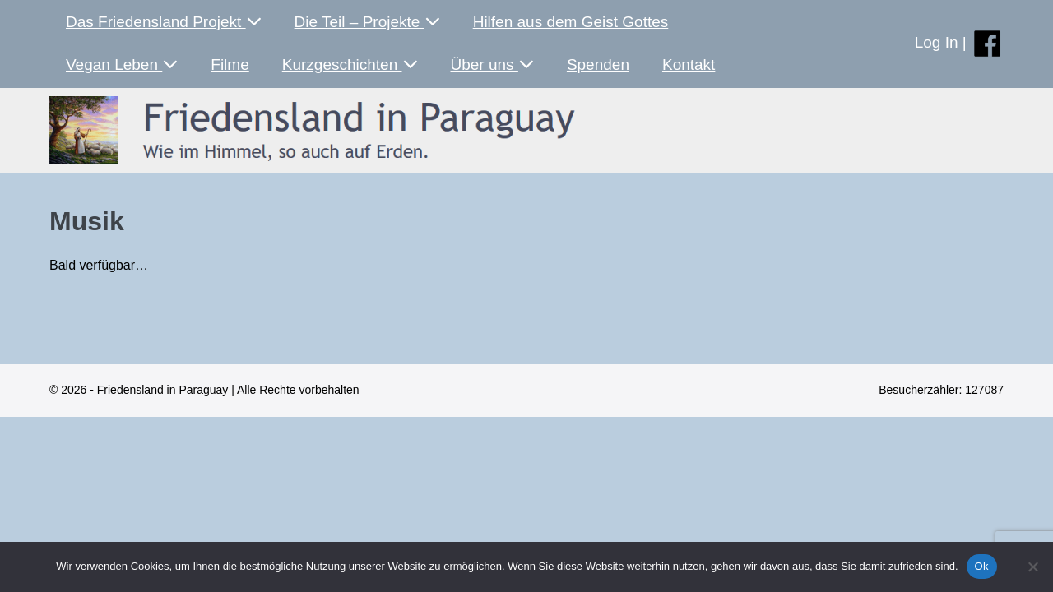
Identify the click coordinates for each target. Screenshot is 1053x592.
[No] (1032, 566)
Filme (229, 64)
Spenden (598, 64)
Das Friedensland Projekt (164, 21)
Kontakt (688, 64)
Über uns (492, 64)
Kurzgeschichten (350, 64)
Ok (982, 566)
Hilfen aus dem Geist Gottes (571, 21)
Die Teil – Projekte (367, 21)
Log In (936, 42)
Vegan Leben (122, 64)
